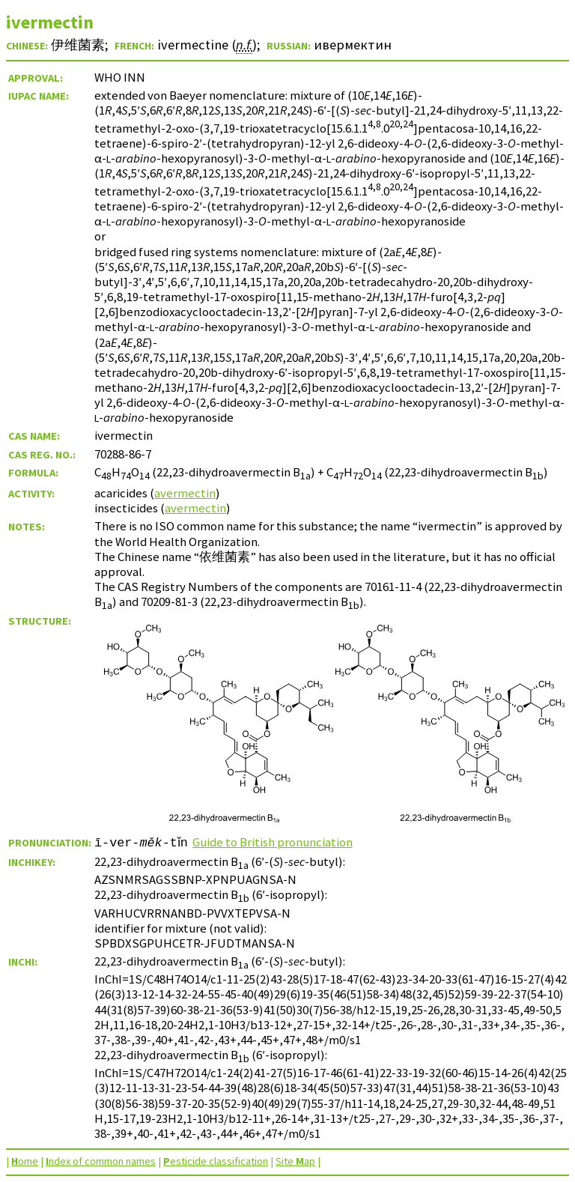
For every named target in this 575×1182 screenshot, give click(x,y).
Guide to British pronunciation (277, 842)
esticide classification (215, 1161)
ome (24, 1161)
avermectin (185, 493)
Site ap (295, 1161)
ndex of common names (101, 1161)
